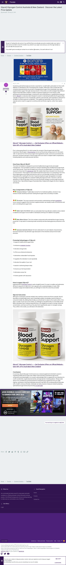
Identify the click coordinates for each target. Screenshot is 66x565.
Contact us (36, 499)
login (2, 507)
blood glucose (31, 152)
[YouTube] (8, 554)
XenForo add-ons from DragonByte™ (24, 548)
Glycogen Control (26, 284)
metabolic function (25, 245)
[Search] (63, 2)
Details (49, 546)
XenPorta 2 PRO (5, 551)
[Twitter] (5, 554)
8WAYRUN (21, 551)
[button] (2, 2)
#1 (64, 83)
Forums (35, 496)
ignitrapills (4, 12)
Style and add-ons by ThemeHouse (10, 549)
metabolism (58, 200)
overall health (39, 385)
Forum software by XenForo (15, 545)
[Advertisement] (33, 26)
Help (55, 540)
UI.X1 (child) (4, 540)
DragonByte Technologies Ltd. (47, 548)
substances (30, 171)
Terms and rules (41, 540)
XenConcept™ (28, 546)
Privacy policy (49, 540)
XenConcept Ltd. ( (43, 546)
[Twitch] (2, 554)
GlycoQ (18, 96)
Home (35, 492)
